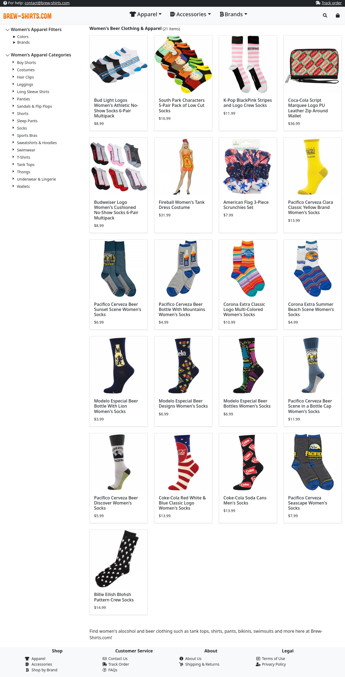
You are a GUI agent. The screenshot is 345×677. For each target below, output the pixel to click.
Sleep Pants (27, 120)
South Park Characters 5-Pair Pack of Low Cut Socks (182, 105)
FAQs (112, 669)
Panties (23, 98)
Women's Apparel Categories (41, 55)
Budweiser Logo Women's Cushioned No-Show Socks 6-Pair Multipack (116, 210)
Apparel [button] (143, 14)
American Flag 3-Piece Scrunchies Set (246, 204)
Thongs (23, 171)
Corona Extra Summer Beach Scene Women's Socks (311, 309)
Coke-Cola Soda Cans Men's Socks (245, 500)
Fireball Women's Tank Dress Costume (182, 204)
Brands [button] (231, 14)
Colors (23, 36)
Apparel (38, 658)
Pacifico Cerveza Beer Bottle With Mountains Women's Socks (182, 309)
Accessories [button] (188, 14)
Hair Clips (25, 77)
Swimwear (26, 150)
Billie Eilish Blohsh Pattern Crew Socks (114, 596)
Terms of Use (273, 658)
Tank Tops (25, 164)
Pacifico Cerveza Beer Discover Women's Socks (116, 503)
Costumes (25, 69)
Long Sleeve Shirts (33, 91)
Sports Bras (27, 135)
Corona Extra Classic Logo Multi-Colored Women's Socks (244, 309)
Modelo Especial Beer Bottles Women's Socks (247, 403)
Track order (332, 2)
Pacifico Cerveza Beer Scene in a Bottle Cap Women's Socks (310, 406)
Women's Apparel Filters (36, 29)
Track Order (118, 664)
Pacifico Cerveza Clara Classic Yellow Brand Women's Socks (310, 207)
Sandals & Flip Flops (34, 106)
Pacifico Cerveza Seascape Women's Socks (307, 503)
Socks (22, 128)
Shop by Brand (44, 669)
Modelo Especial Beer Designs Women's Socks (183, 403)
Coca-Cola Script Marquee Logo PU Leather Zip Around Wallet (308, 108)
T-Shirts (23, 157)
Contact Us (117, 658)
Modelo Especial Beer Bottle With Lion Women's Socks (116, 406)
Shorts (22, 113)
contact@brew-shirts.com (47, 2)
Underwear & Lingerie (36, 179)
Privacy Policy (274, 664)
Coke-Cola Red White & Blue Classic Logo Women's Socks (182, 503)
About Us (193, 658)
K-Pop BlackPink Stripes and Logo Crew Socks (247, 102)
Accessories (42, 664)
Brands (23, 42)
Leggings (25, 84)
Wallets (23, 186)
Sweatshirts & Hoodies (37, 142)
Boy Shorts (26, 62)
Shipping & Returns (202, 664)
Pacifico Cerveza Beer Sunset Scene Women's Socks (117, 309)
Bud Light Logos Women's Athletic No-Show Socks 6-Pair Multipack (116, 108)
